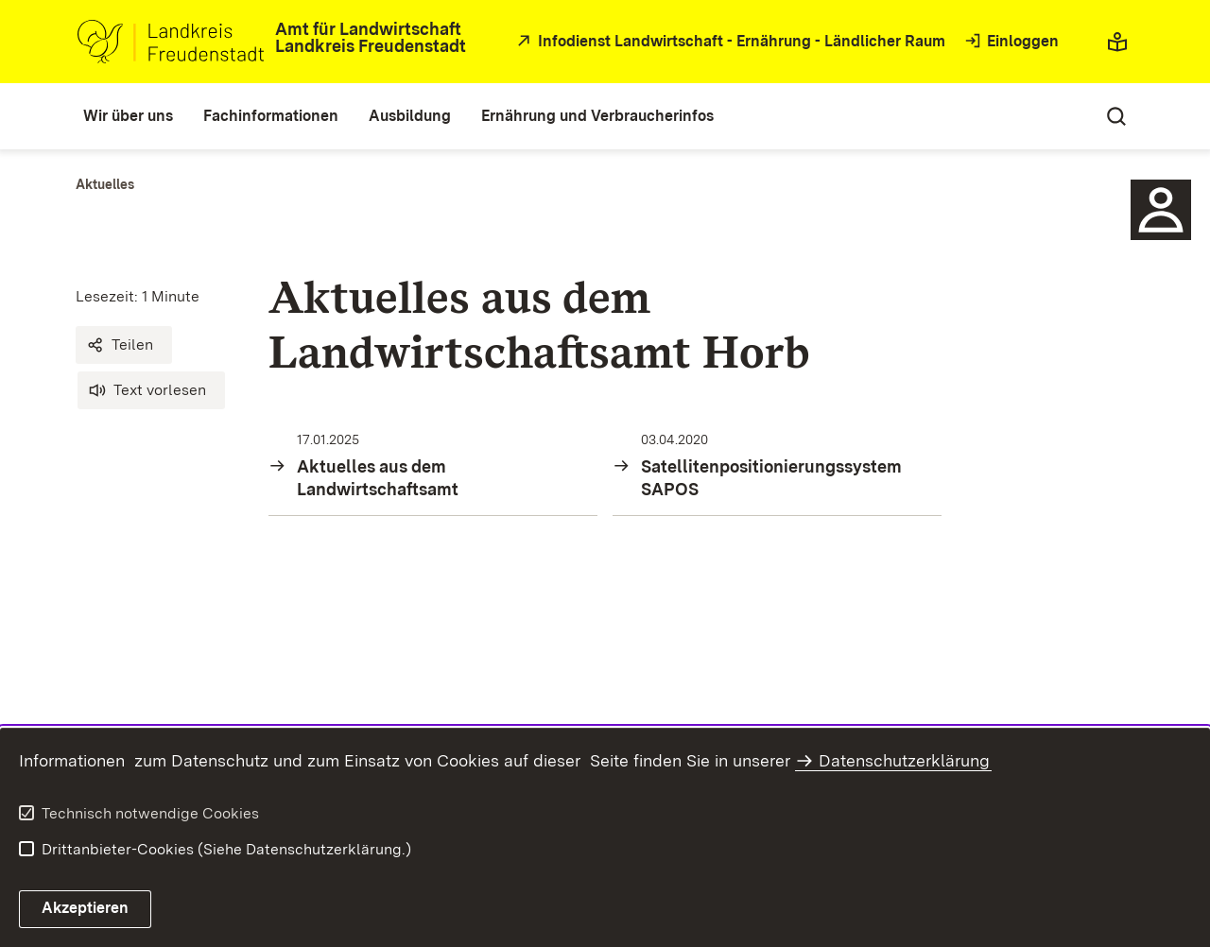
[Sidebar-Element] (1161, 210)
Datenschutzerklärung (904, 760)
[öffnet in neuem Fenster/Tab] (728, 42)
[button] (124, 345)
